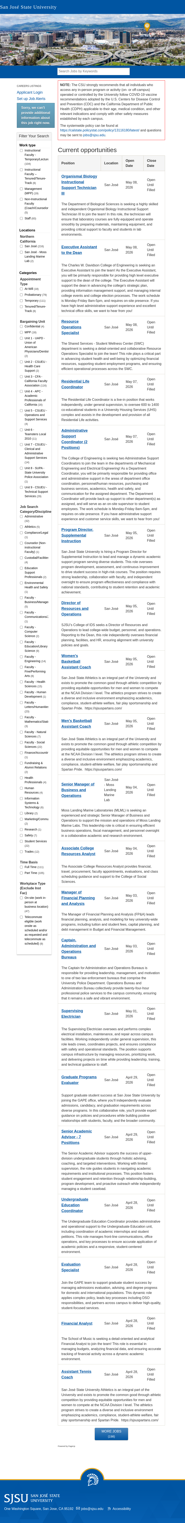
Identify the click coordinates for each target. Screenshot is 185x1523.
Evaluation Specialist (71, 1267)
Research (33, 829)
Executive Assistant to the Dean (79, 250)
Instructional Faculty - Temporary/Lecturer (36, 157)
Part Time (34, 873)
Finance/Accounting (36, 755)
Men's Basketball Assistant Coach (76, 724)
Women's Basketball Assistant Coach (76, 661)
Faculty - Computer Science (32, 631)
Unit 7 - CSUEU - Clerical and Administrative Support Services (36, 453)
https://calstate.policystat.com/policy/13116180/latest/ (99, 130)
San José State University (28, 7)
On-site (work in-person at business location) (36, 904)
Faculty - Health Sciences (35, 684)
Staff (30, 218)
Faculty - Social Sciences (35, 744)
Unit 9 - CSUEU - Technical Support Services (36, 492)
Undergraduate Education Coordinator (74, 1205)
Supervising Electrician (72, 1014)
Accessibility (121, 1509)
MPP (30, 332)
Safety (31, 835)
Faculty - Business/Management (36, 602)
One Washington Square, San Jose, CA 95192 (38, 1509)
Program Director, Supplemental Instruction (77, 535)
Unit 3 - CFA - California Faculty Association (36, 381)
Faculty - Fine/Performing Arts (35, 671)
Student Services (36, 843)
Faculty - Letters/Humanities (36, 707)
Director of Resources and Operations (75, 608)
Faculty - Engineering (35, 659)
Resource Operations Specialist (71, 327)
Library (31, 813)
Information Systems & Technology (34, 803)
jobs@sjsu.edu (94, 135)
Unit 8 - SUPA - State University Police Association (36, 474)
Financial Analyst (76, 1323)
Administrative (34, 519)
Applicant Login (30, 92)
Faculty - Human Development (35, 694)
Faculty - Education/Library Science (36, 646)
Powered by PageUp (66, 1446)
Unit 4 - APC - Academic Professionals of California (35, 398)
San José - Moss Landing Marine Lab (35, 256)
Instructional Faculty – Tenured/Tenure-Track (35, 176)
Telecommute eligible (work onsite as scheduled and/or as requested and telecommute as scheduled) (36, 930)
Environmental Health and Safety (36, 587)
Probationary (36, 294)
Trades (32, 851)
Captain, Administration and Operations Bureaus (78, 948)
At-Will (32, 288)
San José (34, 246)
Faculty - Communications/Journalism (36, 617)
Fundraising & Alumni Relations (36, 767)
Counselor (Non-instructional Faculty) (35, 547)
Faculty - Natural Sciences (35, 734)
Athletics (32, 526)
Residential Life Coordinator (75, 384)
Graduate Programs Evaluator (79, 1080)
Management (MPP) (33, 191)
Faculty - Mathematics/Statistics (36, 722)
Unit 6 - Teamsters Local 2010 (35, 434)
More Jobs (111, 1434)
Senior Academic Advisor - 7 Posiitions (76, 1137)
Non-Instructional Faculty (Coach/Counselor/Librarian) (36, 205)
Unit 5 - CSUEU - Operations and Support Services (36, 417)
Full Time (34, 867)
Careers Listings (29, 86)
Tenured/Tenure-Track (35, 309)
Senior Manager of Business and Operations (77, 790)
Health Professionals (35, 780)
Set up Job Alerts (31, 99)
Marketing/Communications (36, 821)
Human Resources (34, 790)
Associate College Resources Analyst (78, 851)
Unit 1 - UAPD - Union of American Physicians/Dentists (36, 347)
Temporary (35, 300)
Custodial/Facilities (36, 560)
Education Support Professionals (35, 572)
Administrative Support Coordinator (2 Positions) (74, 439)
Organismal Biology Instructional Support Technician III (79, 185)
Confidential (34, 326)
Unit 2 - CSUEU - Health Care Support (36, 366)
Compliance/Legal (36, 535)
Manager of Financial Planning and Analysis (78, 898)
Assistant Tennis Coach (76, 1374)
